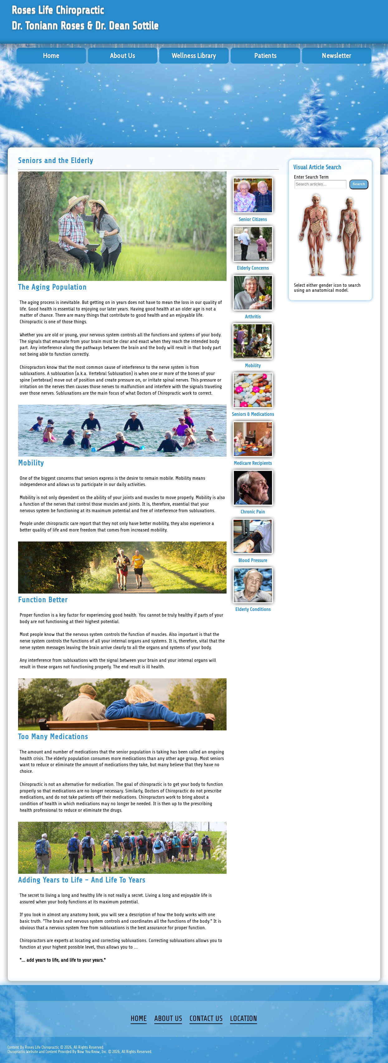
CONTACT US (206, 1019)
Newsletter (336, 56)
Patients (265, 56)
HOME (139, 1019)
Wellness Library (194, 56)
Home (51, 56)
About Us (122, 56)
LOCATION (243, 1019)
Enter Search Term (311, 177)
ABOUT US (168, 1019)
